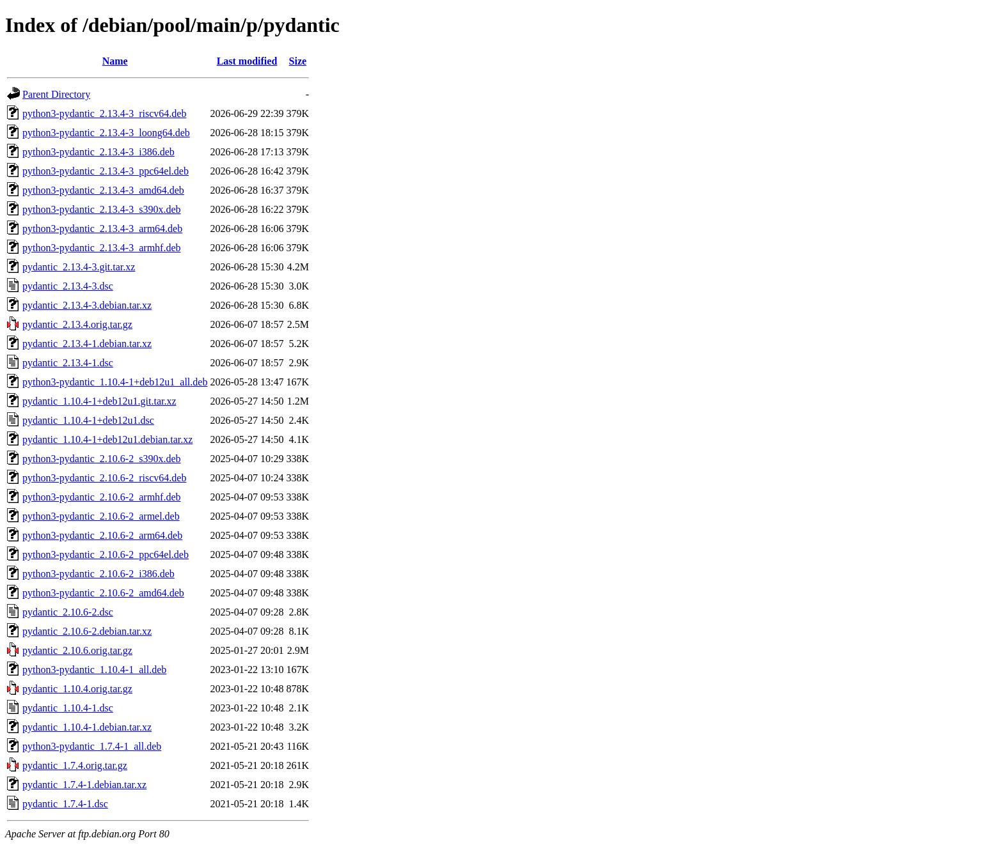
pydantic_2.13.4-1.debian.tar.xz (87, 343)
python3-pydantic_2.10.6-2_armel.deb (101, 516)
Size (298, 61)
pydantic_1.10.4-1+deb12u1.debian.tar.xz (107, 439)
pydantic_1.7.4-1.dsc (65, 803)
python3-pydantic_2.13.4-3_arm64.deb (102, 228)
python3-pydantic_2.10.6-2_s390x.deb (101, 458)
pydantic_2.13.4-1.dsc (67, 362)
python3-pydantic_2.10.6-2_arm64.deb (102, 535)
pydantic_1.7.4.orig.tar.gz (74, 765)
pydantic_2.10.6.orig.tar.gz (77, 650)
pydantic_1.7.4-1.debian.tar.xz (84, 784)
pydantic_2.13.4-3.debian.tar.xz (87, 305)
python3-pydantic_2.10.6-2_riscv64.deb (104, 477)
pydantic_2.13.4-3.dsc (67, 286)
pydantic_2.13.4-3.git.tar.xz (78, 266)
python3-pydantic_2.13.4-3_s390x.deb (101, 209)
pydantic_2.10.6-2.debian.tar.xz (87, 631)
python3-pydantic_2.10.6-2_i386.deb (98, 573)
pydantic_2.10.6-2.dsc (67, 612)
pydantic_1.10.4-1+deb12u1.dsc (88, 420)
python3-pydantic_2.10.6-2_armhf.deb (101, 497)
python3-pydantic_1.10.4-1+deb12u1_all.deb (114, 381)
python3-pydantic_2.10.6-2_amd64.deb (103, 592)
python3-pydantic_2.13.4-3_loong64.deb (106, 132)
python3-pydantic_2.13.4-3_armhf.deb (101, 247)
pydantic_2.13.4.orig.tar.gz (77, 324)
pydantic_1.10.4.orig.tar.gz (77, 688)
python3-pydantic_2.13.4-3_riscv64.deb (104, 113)
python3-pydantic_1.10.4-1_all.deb (94, 669)
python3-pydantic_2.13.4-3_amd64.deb (103, 190)
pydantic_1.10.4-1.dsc (67, 707)
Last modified (247, 61)
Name (115, 61)
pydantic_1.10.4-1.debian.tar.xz (87, 727)
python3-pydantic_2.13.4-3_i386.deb (98, 151)
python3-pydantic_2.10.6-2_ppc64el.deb (105, 554)
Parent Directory (56, 94)
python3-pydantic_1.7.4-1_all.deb (91, 746)
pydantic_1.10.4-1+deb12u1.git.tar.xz (99, 401)
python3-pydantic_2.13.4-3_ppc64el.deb (105, 171)
